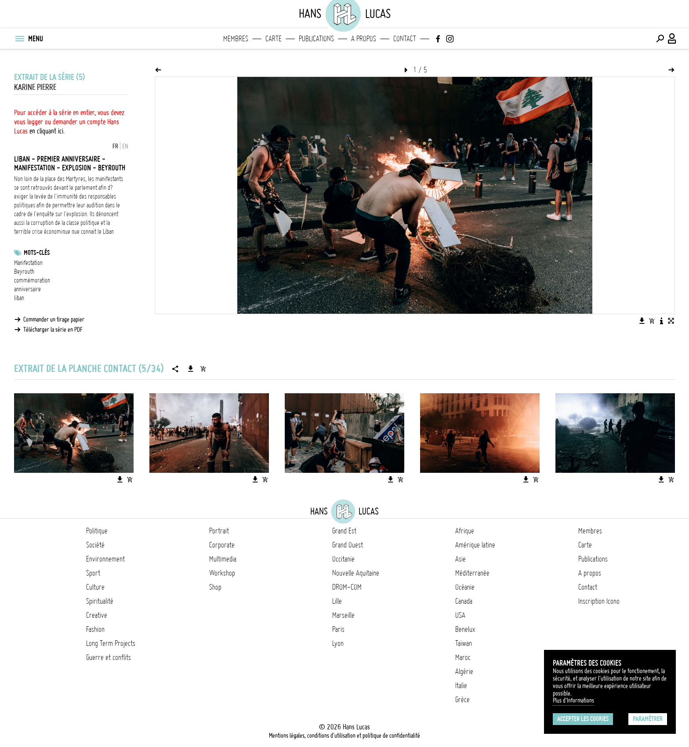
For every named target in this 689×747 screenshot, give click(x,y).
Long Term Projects (110, 643)
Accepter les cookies (583, 719)
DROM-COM (347, 587)
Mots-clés (37, 253)
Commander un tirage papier (53, 319)
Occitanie (343, 559)
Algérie (464, 671)
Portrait (219, 530)
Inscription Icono (599, 601)
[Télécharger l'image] (642, 321)
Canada (463, 601)
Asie (460, 559)
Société (95, 544)
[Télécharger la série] (191, 369)
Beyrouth (24, 272)
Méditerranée (472, 573)
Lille (337, 601)
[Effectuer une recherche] (660, 39)
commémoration (32, 280)
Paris (338, 629)
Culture (95, 587)
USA (460, 615)
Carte (273, 38)
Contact (404, 38)
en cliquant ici (46, 131)
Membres (235, 38)
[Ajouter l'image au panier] (652, 321)
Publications (316, 38)
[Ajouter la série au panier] (203, 369)
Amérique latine (475, 544)
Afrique (464, 530)
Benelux (465, 629)
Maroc (463, 657)
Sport (93, 573)
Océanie (465, 587)
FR (115, 146)
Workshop (222, 573)
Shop (215, 587)
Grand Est (344, 530)
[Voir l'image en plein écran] (671, 321)
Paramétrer (648, 719)
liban (19, 298)
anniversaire (27, 289)
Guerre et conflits (108, 657)
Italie (461, 685)
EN (125, 146)
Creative (96, 615)
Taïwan (463, 643)
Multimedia (222, 559)
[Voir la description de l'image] (661, 321)
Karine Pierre (35, 87)
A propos (363, 38)
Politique (97, 530)
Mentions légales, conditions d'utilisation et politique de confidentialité (344, 736)
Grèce (462, 699)
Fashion (95, 629)
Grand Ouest (347, 544)
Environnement (105, 559)
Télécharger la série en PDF (53, 330)
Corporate (222, 544)
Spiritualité (99, 601)
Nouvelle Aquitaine (355, 573)
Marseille (343, 615)
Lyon (338, 643)
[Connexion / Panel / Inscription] (672, 39)
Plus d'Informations (573, 700)
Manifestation (28, 263)
